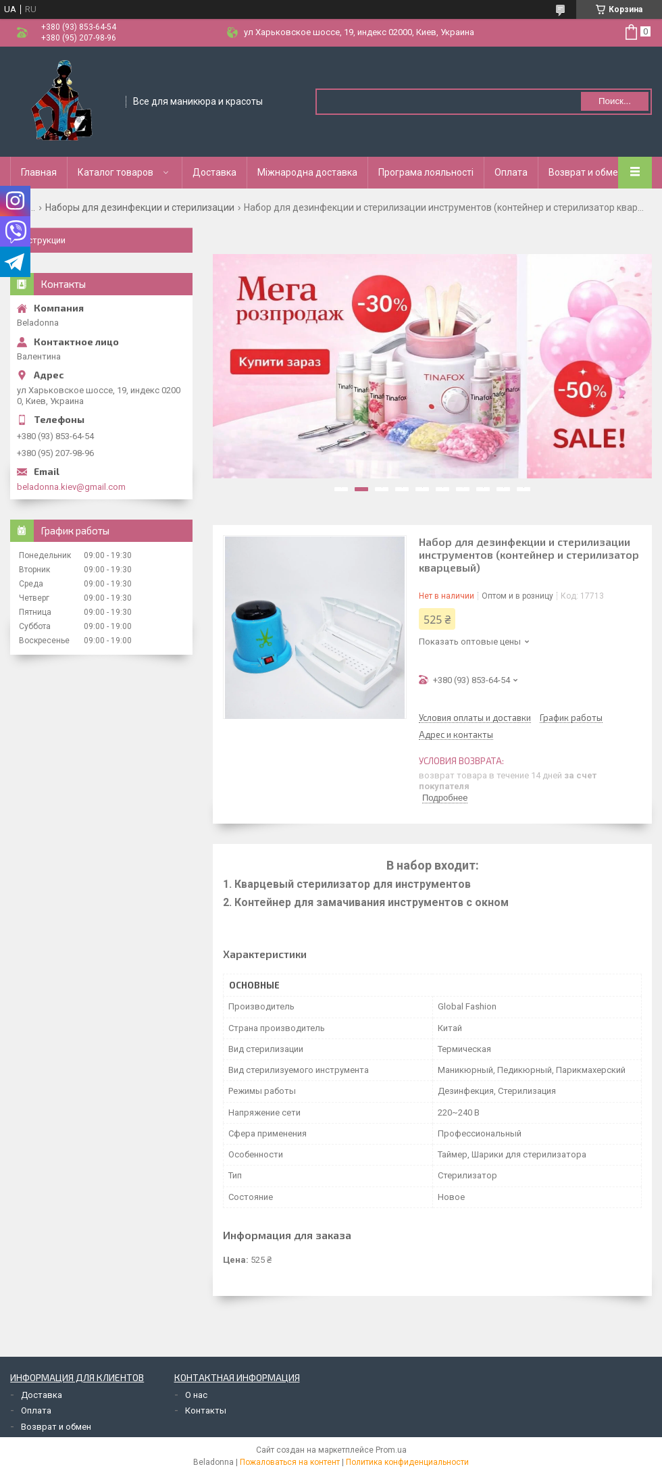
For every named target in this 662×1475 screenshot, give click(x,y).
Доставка (214, 172)
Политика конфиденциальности (407, 1462)
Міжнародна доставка (307, 172)
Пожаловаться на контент (290, 1462)
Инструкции (41, 240)
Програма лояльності (426, 172)
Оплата (511, 172)
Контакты (205, 1410)
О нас (196, 1395)
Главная (39, 172)
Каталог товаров (115, 172)
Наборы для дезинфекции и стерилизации (139, 207)
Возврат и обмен (586, 172)
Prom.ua (391, 1450)
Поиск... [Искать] (615, 101)
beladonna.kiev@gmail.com (71, 487)
